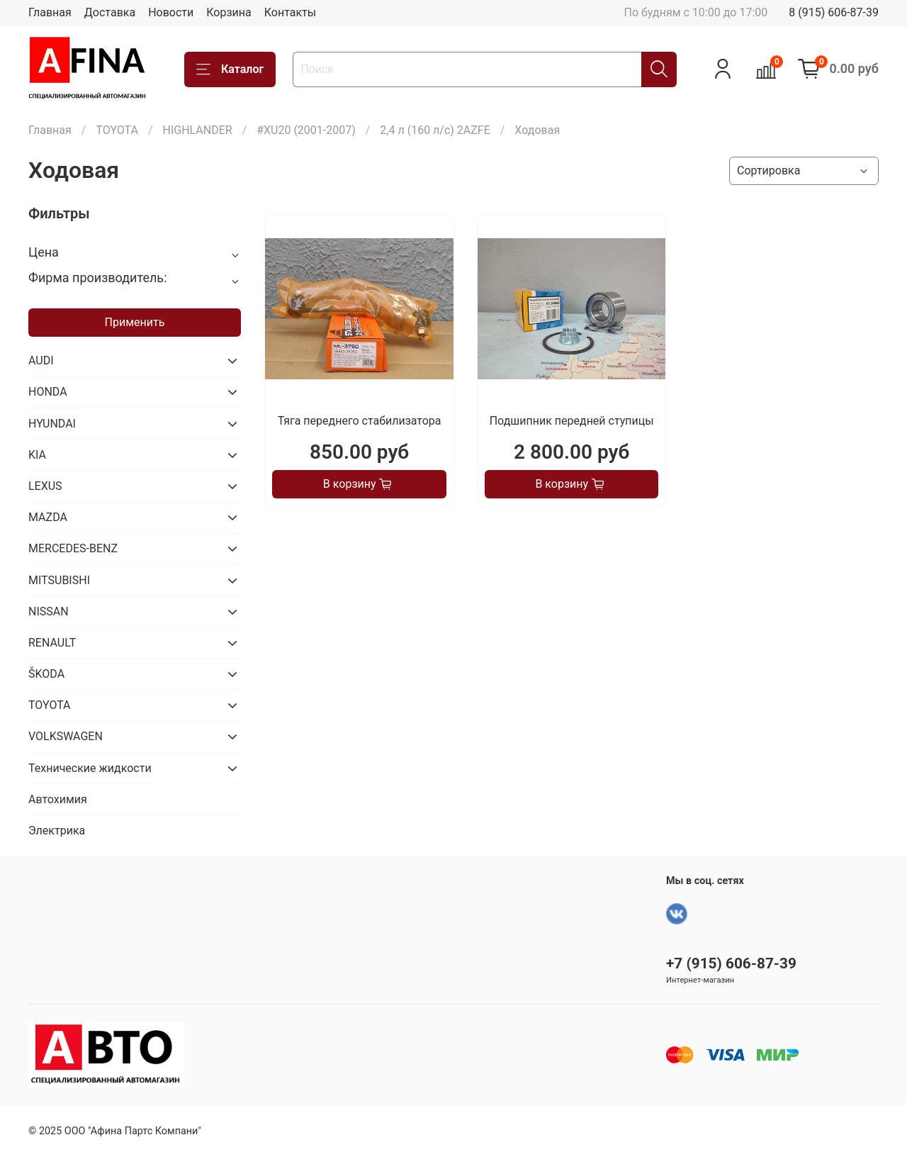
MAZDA (47, 517)
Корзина (228, 12)
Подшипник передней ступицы (572, 420)
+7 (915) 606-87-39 (731, 963)
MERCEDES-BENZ (73, 548)
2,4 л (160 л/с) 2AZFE (435, 130)
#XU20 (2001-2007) (306, 130)
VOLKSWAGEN (65, 736)
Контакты (290, 12)
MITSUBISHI (59, 580)
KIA (37, 455)
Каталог (230, 69)
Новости (170, 12)
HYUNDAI (52, 423)
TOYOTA (117, 130)
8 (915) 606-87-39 (834, 12)
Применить (135, 322)
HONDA (47, 391)
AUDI (41, 360)
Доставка (109, 12)
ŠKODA (46, 674)
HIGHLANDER (197, 130)
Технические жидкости (90, 768)
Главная (50, 12)
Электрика (56, 830)
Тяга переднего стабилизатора (359, 420)
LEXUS (45, 486)
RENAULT (52, 642)
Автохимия (57, 799)
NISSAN (48, 611)
